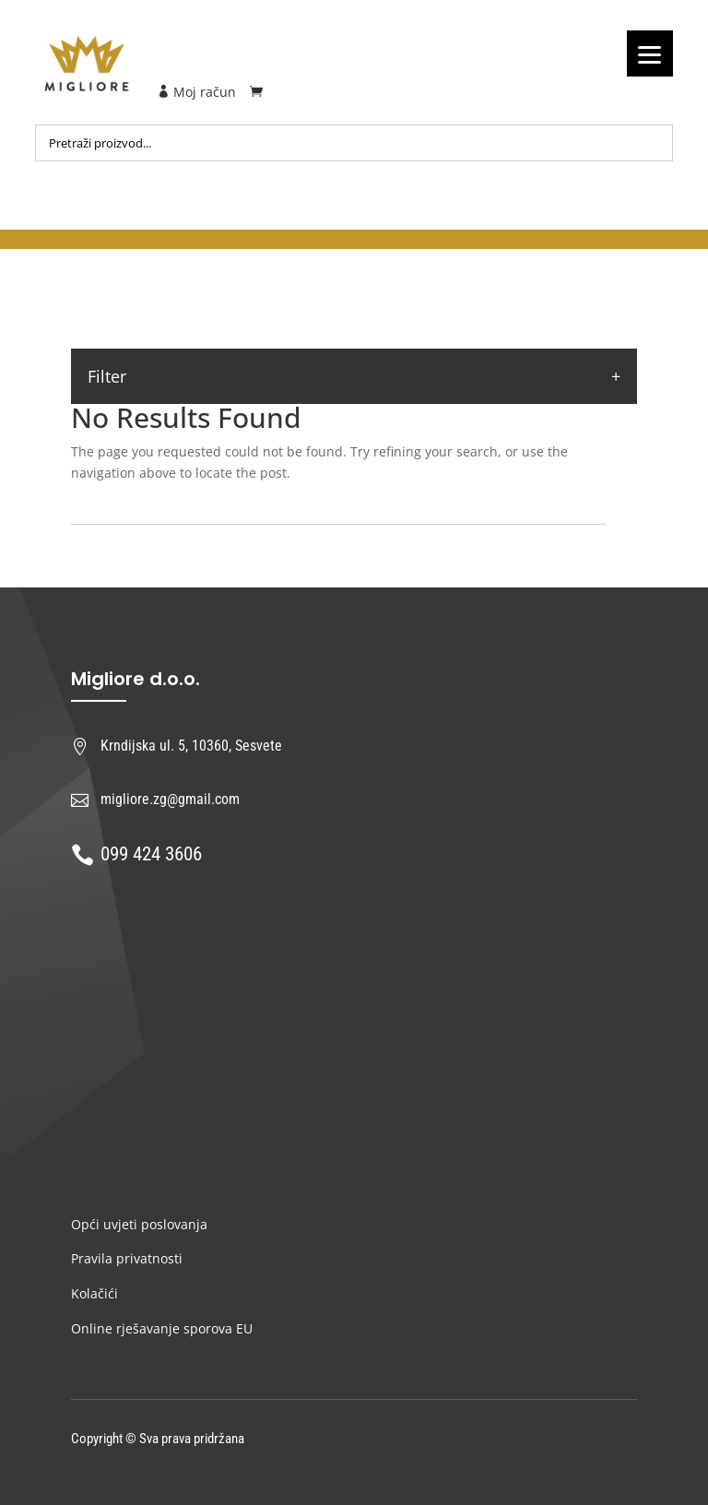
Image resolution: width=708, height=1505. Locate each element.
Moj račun (196, 92)
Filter (107, 376)
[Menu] (650, 53)
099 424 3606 (151, 854)
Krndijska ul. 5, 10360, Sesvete (191, 745)
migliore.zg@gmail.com (170, 799)
